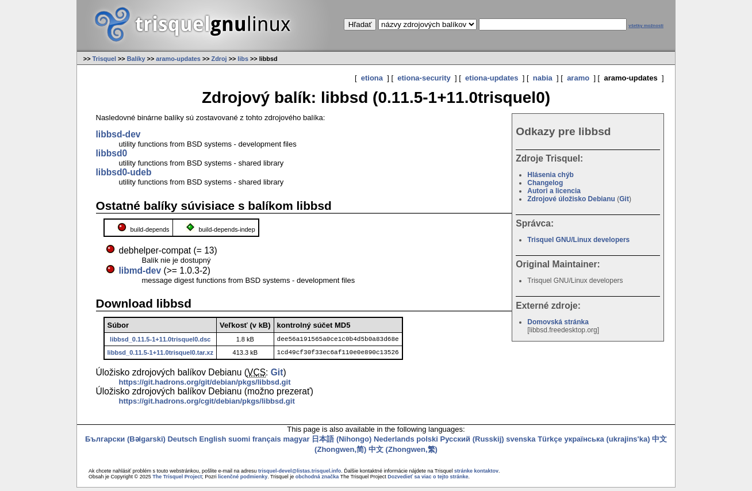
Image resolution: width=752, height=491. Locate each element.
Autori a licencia (554, 191)
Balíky (136, 58)
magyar (296, 442)
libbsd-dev (118, 134)
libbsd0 (112, 153)
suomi (239, 442)
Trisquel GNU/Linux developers (578, 240)
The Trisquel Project (177, 480)
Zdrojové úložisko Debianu (571, 199)
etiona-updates (491, 78)
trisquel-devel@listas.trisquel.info (299, 474)
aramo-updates (178, 58)
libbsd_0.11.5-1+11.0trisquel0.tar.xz (161, 354)
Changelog (545, 183)
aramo (578, 78)
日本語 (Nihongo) (341, 442)
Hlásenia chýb (550, 175)
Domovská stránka (558, 322)
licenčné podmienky (242, 480)
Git (624, 199)
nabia (543, 78)
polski (427, 442)
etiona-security (423, 78)
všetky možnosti (645, 25)
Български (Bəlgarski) (125, 442)
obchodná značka (317, 480)
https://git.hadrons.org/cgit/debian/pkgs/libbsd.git (207, 404)
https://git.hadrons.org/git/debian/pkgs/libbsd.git (205, 385)
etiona (372, 78)
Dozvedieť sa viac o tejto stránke (427, 480)
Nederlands (394, 442)
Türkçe (550, 442)
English (212, 442)
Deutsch (182, 442)
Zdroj (219, 58)
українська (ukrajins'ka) (607, 442)
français (266, 442)
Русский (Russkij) (472, 442)
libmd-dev (140, 270)
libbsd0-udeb (124, 172)
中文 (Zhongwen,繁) (403, 452)
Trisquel (104, 58)
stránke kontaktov (476, 474)
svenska (520, 442)
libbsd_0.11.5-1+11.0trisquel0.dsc (160, 339)
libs (242, 58)
